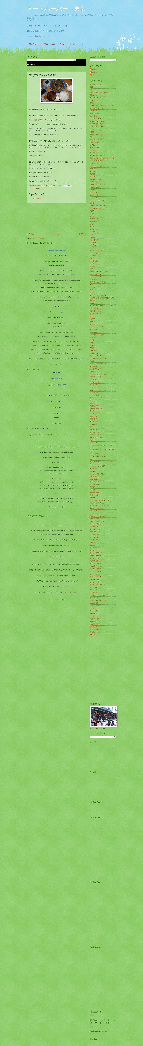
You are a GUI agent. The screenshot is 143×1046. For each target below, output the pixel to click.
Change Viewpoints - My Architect (99, 500)
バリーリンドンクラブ (97, 155)
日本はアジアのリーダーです (99, 600)
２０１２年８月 (95, 547)
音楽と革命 (93, 416)
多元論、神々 (94, 229)
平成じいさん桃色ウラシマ (98, 363)
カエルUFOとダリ (95, 369)
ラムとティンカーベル (97, 200)
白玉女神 (92, 216)
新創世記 (92, 634)
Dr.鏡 (91, 290)
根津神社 (92, 319)
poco (93, 75)
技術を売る (93, 424)
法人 (91, 387)
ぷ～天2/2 (93, 242)
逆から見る (93, 116)
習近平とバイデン (95, 84)
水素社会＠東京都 (95, 563)
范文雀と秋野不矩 (95, 313)
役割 (91, 137)
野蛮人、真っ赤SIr (95, 274)
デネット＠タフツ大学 (97, 553)
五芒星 (92, 411)
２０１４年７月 (95, 534)
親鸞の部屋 (93, 419)
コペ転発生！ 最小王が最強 (99, 92)
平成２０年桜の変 (95, 208)
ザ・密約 (92, 616)
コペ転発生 (93, 266)
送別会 (92, 129)
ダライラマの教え (95, 382)
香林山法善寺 (94, 221)
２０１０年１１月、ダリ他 (98, 358)
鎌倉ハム (92, 89)
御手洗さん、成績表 (96, 139)
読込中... (92, 1015)
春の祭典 (92, 471)
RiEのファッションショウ (98, 377)
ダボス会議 (93, 592)
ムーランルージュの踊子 (97, 466)
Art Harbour (37, 188)
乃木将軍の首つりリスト (97, 124)
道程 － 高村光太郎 (97, 521)
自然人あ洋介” (94, 406)
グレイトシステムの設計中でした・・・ (102, 105)
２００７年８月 (95, 482)
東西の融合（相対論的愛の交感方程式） (102, 298)
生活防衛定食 (94, 353)
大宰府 (92, 263)
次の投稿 (30, 234)
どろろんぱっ (94, 100)
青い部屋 (92, 321)
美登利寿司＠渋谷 (95, 629)
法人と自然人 (94, 192)
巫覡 (91, 269)
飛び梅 (92, 258)
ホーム (56, 234)
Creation (92, 545)
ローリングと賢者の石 (97, 161)
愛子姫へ (92, 427)
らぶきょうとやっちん (97, 250)
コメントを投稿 (36, 198)
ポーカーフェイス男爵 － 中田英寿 (101, 305)
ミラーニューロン (95, 571)
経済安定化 (93, 590)
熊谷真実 (92, 213)
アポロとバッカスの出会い (98, 282)
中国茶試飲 (93, 371)
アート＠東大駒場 (95, 555)
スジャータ (93, 443)
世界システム (94, 598)
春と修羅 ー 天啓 (96, 97)
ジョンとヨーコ (95, 197)
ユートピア (93, 637)
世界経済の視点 (95, 605)
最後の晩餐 (93, 403)
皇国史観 (92, 237)
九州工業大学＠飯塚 (96, 619)
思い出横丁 (93, 324)
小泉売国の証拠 (95, 142)
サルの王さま (94, 421)
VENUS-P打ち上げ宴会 (97, 121)
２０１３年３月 (95, 432)
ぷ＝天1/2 (93, 245)
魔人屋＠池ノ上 (95, 632)
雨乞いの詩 (93, 329)
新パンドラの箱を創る (97, 508)
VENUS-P (93, 379)
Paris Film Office (94, 454)
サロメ (92, 284)
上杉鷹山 (92, 145)
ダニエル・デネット (96, 303)
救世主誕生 (93, 366)
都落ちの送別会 (95, 147)
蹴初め (92, 348)
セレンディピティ (95, 550)
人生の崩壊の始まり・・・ (98, 113)
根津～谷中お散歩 (95, 311)
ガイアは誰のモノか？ (97, 587)
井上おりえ (93, 171)
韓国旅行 (92, 132)
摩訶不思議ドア (95, 479)
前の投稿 (82, 234)
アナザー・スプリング (97, 277)
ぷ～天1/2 (93, 248)
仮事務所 (92, 487)
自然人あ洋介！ (95, 429)
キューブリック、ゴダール (98, 456)
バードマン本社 (95, 484)
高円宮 (92, 342)
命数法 (92, 224)
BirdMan (94, 69)
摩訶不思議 (93, 169)
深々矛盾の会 (94, 413)
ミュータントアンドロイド (98, 295)
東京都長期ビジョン (96, 566)
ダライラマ (93, 385)
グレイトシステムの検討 (97, 474)
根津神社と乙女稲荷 (96, 518)
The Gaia (32, 44)
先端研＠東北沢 (95, 626)
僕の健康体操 (94, 476)
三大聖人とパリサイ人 (97, 503)
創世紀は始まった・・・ (97, 584)
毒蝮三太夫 (93, 182)
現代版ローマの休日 (96, 569)
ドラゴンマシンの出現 (97, 126)
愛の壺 (92, 203)
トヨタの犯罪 (94, 253)
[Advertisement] (56, 218)
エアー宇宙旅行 (95, 395)
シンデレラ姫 (94, 537)
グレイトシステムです (97, 582)
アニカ (92, 400)
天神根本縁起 (94, 110)
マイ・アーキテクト (96, 356)
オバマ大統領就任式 (96, 179)
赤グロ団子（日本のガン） (98, 108)
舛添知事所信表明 (95, 561)
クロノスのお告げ (95, 576)
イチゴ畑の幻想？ (95, 118)
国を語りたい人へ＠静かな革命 (99, 505)
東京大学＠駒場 (95, 624)
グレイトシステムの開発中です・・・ (101, 595)
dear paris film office (95, 529)
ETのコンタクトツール (97, 539)
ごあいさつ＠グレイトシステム (99, 511)
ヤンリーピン (94, 163)
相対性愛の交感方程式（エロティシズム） (103, 158)
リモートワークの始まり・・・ (99, 134)
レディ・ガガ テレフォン (98, 205)
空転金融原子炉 (95, 187)
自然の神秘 (93, 279)
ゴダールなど (94, 392)
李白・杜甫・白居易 (96, 408)
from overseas (94, 332)
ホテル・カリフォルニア (97, 184)
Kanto (62, 44)
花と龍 (92, 226)
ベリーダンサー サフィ (97, 327)
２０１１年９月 (95, 558)
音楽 (91, 87)
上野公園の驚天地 (95, 308)
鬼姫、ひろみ (94, 240)
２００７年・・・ (95, 513)
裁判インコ (93, 95)
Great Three (93, 542)
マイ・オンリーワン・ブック (99, 166)
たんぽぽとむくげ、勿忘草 (98, 516)
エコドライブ (94, 195)
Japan (54, 44)
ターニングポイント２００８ (99, 374)
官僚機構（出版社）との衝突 (99, 271)
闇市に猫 (92, 337)
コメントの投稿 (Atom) (37, 238)
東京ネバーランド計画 (97, 435)
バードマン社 (74, 44)
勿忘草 (92, 103)
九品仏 (92, 459)
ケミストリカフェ (95, 524)
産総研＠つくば (95, 621)
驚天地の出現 (94, 603)
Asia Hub (44, 44)
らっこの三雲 (94, 232)
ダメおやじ (93, 176)
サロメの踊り (94, 611)
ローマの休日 (94, 153)
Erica (91, 234)
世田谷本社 (93, 350)
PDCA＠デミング (95, 532)
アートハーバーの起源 (97, 334)
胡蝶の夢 (92, 190)
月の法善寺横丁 (95, 218)
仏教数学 (92, 440)
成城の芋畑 (93, 255)
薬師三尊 (92, 174)
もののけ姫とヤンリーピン (98, 390)
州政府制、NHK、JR (96, 579)
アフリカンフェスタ (96, 398)
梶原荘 (92, 316)
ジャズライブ (94, 608)
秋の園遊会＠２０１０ (97, 437)
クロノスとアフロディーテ (98, 574)
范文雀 (92, 211)
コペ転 (92, 340)
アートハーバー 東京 (56, 9)
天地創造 (92, 345)
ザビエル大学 (94, 495)
